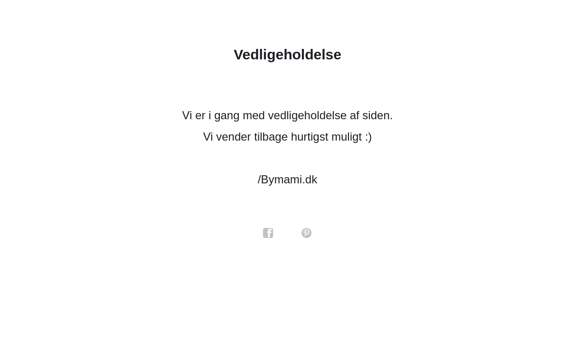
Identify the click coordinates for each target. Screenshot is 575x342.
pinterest (307, 233)
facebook (268, 233)
